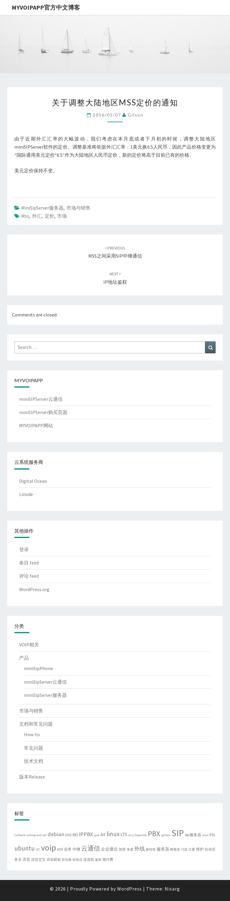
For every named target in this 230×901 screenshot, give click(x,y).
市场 (62, 216)
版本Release (32, 777)
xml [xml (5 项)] (60, 849)
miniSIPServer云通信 (41, 399)
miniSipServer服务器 (42, 208)
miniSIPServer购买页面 (43, 412)
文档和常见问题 (36, 724)
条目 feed (29, 563)
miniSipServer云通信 (45, 682)
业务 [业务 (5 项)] (68, 849)
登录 (24, 549)
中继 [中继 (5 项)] (76, 849)
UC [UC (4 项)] (38, 849)
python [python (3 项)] (166, 835)
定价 (49, 216)
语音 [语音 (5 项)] (26, 859)
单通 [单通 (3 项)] (130, 849)
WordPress (129, 889)
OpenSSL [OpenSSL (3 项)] (141, 835)
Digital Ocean (33, 481)
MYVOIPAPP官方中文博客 (46, 7)
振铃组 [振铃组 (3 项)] (151, 849)
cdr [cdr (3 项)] (45, 835)
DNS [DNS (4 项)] (68, 835)
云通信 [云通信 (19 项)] (90, 848)
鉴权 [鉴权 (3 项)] (98, 860)
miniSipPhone (38, 668)
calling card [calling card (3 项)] (34, 835)
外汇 (37, 216)
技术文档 (33, 761)
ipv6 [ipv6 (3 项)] (96, 835)
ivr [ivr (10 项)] (103, 834)
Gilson (135, 114)
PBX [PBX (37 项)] (154, 833)
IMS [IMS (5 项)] (75, 834)
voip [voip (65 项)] (48, 847)
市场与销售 (78, 208)
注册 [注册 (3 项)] (191, 849)
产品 (24, 658)
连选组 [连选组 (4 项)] (88, 859)
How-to (32, 734)
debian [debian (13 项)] (56, 834)
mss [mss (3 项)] (131, 835)
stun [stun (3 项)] (205, 835)
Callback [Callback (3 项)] (20, 835)
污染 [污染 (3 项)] (184, 849)
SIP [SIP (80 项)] (178, 833)
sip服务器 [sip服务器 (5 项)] (193, 834)
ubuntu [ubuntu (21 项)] (24, 848)
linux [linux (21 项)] (113, 834)
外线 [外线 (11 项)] (139, 848)
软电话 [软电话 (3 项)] (77, 860)
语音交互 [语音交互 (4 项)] (38, 859)
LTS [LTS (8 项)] (123, 834)
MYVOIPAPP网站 (36, 425)
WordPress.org (34, 589)
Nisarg (172, 889)
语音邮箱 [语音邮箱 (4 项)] (53, 859)
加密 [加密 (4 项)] (122, 849)
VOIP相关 (29, 645)
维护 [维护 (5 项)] (200, 849)
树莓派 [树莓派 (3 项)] (175, 849)
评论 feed (29, 576)
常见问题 (33, 748)
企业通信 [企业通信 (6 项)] (109, 849)
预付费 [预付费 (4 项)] (107, 859)
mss (25, 216)
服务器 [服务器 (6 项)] (163, 849)
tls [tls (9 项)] (212, 834)
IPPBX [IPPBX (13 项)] (86, 834)
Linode (26, 494)
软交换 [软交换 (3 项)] (67, 860)
